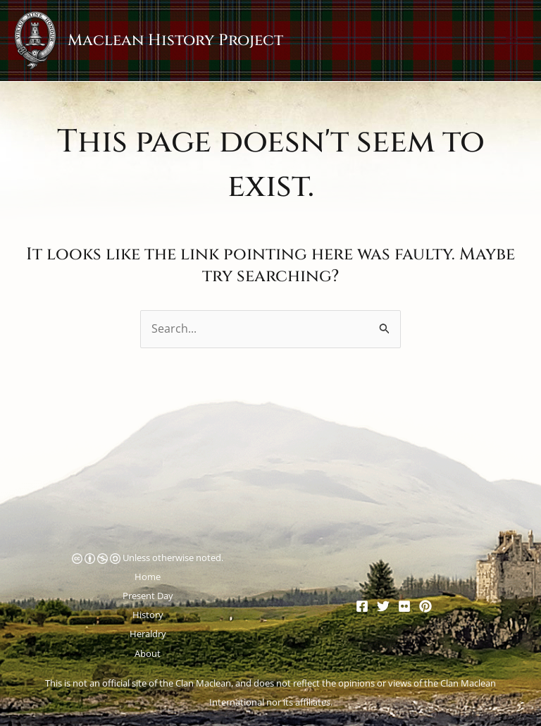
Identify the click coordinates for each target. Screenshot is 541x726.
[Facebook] (362, 606)
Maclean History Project (175, 40)
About (148, 653)
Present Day (148, 595)
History (147, 614)
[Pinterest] (425, 606)
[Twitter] (383, 606)
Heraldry (148, 633)
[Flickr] (404, 606)
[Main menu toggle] (511, 40)
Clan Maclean (203, 683)
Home (148, 576)
